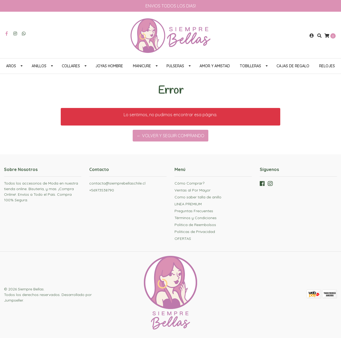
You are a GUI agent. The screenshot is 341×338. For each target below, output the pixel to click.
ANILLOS (39, 66)
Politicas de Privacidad (194, 231)
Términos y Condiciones (195, 217)
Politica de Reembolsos (195, 224)
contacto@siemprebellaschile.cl (117, 183)
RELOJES (327, 66)
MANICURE (142, 66)
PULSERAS (175, 66)
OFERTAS (182, 238)
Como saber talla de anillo (197, 197)
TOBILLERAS (250, 66)
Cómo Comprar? (189, 183)
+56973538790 (101, 190)
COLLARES (71, 66)
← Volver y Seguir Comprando (170, 135)
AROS (11, 66)
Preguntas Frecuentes (193, 210)
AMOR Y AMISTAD (215, 66)
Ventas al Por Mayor (192, 190)
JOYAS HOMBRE (109, 66)
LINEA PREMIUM (188, 204)
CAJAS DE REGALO (293, 66)
